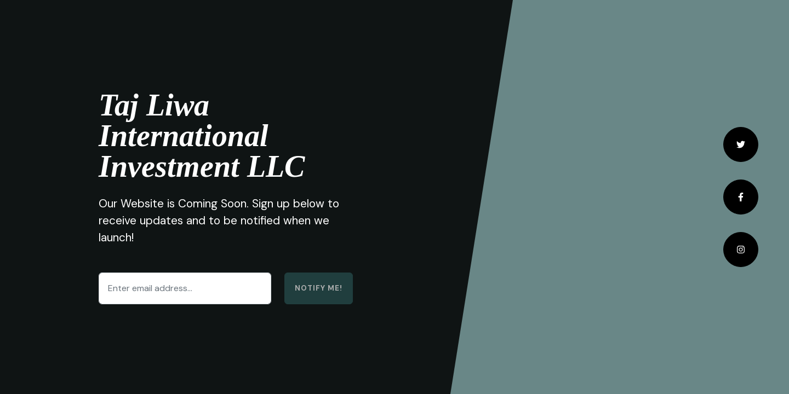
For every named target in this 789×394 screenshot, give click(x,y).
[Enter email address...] (185, 288)
